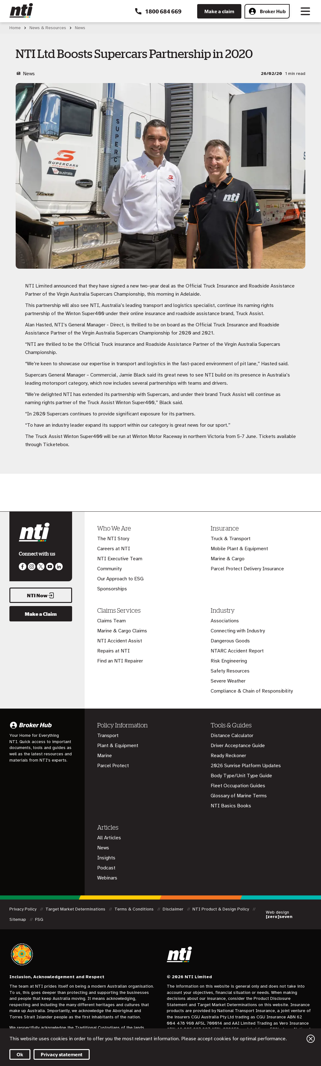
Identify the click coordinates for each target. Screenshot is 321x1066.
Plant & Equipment (117, 745)
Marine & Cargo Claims (122, 631)
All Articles (109, 838)
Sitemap (18, 919)
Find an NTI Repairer (120, 661)
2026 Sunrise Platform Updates (246, 766)
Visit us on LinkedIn (59, 566)
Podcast (106, 868)
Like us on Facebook (22, 566)
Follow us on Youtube (50, 566)
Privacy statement (61, 1054)
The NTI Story (113, 539)
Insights (106, 858)
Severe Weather (228, 681)
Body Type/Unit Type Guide (241, 776)
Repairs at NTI (113, 651)
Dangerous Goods (230, 641)
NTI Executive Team (119, 559)
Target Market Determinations (76, 909)
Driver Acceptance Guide (238, 745)
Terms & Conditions (134, 909)
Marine (104, 755)
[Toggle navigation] (305, 11)
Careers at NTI (113, 549)
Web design (279, 914)
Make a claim (219, 11)
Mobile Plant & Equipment (239, 549)
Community (109, 569)
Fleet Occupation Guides (238, 786)
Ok (20, 1054)
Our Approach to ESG (120, 579)
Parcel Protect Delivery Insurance (247, 569)
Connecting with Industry (238, 631)
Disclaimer (174, 909)
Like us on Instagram (31, 566)
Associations (225, 621)
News (103, 848)
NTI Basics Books (231, 806)
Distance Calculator (232, 735)
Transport (107, 735)
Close (311, 1039)
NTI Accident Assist (119, 641)
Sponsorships (112, 589)
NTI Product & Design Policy (221, 909)
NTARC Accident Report (237, 651)
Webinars (107, 878)
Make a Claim (41, 614)
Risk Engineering (229, 661)
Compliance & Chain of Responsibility (252, 691)
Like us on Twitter (41, 566)
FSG (39, 919)
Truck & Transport (230, 539)
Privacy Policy (23, 909)
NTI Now (41, 595)
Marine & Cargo (228, 559)
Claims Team (111, 621)
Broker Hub (267, 11)
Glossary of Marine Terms (239, 796)
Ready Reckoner (228, 755)
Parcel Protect (113, 766)
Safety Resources (230, 671)
